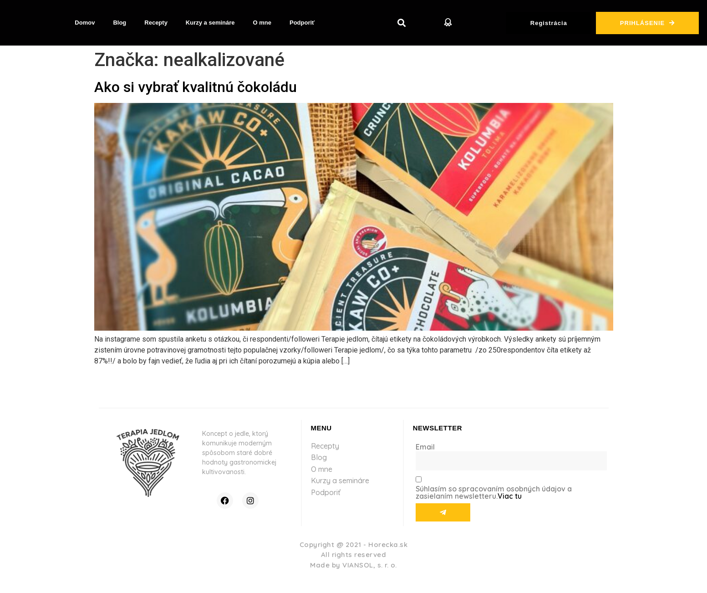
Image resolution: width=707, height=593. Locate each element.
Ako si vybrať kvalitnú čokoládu (195, 87)
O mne (262, 22)
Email (425, 446)
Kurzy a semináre (210, 22)
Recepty (156, 22)
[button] (401, 23)
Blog (119, 22)
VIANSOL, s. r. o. (369, 565)
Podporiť (302, 22)
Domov (85, 22)
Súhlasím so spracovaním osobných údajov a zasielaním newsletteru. (494, 492)
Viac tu (510, 496)
